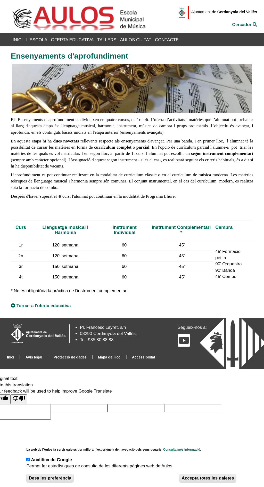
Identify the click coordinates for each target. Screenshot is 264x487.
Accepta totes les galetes (208, 478)
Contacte (167, 39)
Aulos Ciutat (135, 39)
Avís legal (34, 357)
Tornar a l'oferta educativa (41, 305)
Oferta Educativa (72, 39)
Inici (18, 39)
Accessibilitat (143, 357)
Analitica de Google (51, 459)
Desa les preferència (50, 478)
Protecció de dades (70, 357)
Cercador (244, 24)
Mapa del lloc (109, 357)
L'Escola (36, 39)
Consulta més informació (181, 449)
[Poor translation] (19, 399)
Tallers (106, 39)
